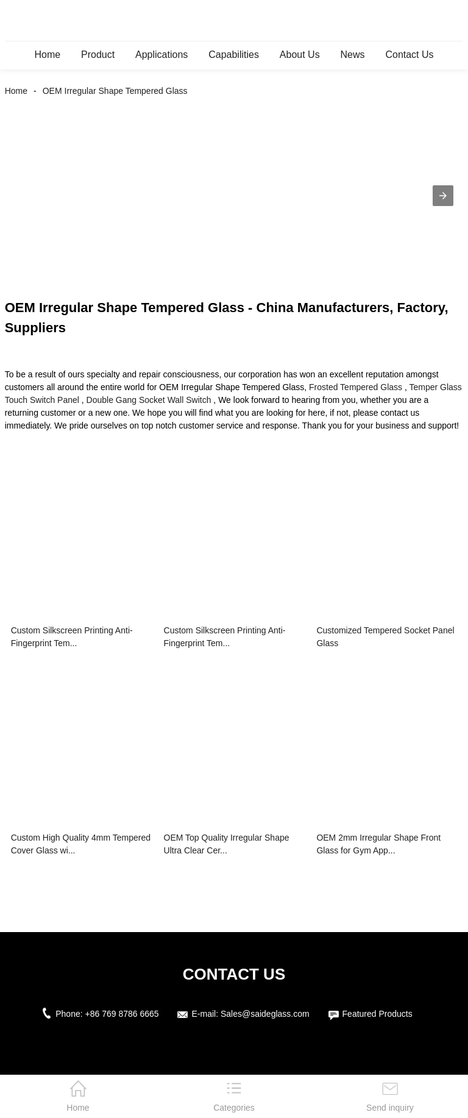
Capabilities (233, 54)
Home (47, 54)
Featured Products (377, 1014)
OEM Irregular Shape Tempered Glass (115, 91)
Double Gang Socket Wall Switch (149, 400)
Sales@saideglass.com (265, 1014)
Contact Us (409, 54)
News (353, 54)
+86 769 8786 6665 (122, 1014)
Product (98, 54)
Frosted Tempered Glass (355, 387)
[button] (443, 195)
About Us (300, 54)
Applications (161, 54)
